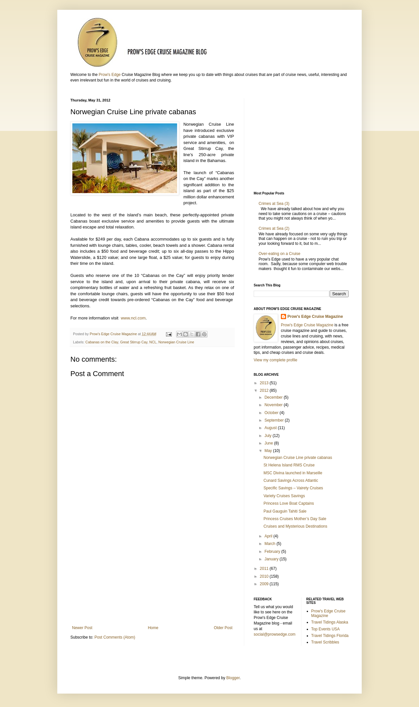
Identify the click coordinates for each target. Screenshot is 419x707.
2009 (265, 584)
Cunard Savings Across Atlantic (291, 480)
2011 (265, 568)
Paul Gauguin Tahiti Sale (285, 511)
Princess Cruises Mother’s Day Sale (295, 519)
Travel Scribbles (325, 642)
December (274, 397)
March (270, 543)
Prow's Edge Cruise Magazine (315, 316)
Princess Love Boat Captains (289, 503)
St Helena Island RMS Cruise (289, 465)
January (272, 559)
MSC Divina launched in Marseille (293, 473)
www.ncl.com (133, 318)
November (274, 405)
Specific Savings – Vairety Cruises (293, 488)
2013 (265, 383)
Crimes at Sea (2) (275, 228)
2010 (265, 576)
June (269, 443)
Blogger (233, 678)
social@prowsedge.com (275, 634)
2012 (265, 390)
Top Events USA (325, 629)
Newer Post (82, 627)
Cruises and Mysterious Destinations (295, 526)
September (274, 420)
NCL (152, 342)
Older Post (223, 627)
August (271, 428)
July (268, 435)
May (268, 450)
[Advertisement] (152, 571)
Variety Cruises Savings (284, 496)
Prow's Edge (109, 74)
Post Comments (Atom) (114, 637)
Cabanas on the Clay (101, 342)
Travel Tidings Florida (330, 635)
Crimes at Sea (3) (274, 203)
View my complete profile (275, 360)
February (272, 551)
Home (153, 627)
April (268, 536)
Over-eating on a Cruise (279, 253)
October (272, 412)
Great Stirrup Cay (133, 342)
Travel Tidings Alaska (329, 622)
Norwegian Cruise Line (176, 342)
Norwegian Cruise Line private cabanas (298, 457)
